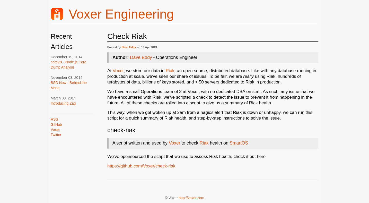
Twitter (56, 135)
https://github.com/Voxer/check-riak (141, 166)
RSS (54, 119)
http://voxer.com (191, 198)
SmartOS (239, 143)
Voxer (55, 130)
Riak (170, 70)
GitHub (56, 124)
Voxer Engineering (112, 14)
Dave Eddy (129, 47)
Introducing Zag (63, 103)
